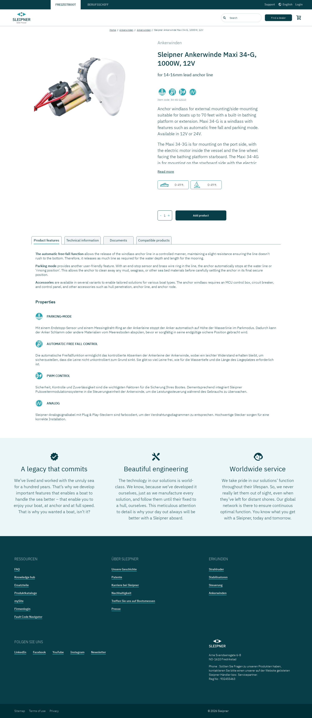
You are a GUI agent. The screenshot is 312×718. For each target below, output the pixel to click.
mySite (19, 601)
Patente (117, 577)
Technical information (82, 240)
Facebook (39, 652)
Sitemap (19, 711)
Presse (116, 609)
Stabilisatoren (218, 577)
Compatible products (154, 240)
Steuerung (216, 585)
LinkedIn (20, 652)
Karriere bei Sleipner (125, 585)
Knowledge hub (24, 577)
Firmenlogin (22, 609)
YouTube (58, 652)
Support (269, 4)
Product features (46, 240)
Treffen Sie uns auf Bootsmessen (133, 601)
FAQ (17, 569)
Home (113, 30)
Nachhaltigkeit (121, 593)
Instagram (77, 652)
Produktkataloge (25, 593)
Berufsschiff (98, 4)
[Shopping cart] (297, 17)
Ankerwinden (126, 30)
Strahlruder (216, 569)
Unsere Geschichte (124, 569)
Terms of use (37, 711)
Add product (201, 215)
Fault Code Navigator (28, 617)
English (285, 4)
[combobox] (241, 18)
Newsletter (98, 652)
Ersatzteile (21, 585)
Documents (118, 240)
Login (299, 4)
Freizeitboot (65, 4)
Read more (166, 171)
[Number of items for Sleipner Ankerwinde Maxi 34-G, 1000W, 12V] (164, 216)
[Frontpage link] (21, 17)
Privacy (54, 711)
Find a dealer (278, 17)
